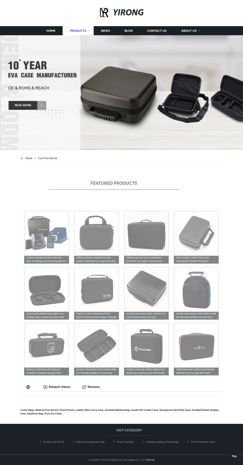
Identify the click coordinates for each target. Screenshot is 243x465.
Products (78, 30)
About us (189, 30)
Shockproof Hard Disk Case (174, 410)
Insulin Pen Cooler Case (144, 410)
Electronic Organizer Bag (94, 441)
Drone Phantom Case (206, 441)
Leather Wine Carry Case (90, 410)
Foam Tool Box (128, 441)
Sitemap (150, 459)
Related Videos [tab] (57, 387)
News (105, 30)
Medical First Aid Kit (46, 410)
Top (234, 455)
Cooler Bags (27, 410)
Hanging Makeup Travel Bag (165, 441)
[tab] (28, 387)
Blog (129, 30)
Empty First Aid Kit (56, 441)
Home (50, 30)
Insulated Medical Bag (117, 410)
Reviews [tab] (91, 387)
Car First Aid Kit (47, 158)
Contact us (157, 30)
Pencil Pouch (66, 410)
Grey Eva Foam (53, 413)
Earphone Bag (35, 413)
